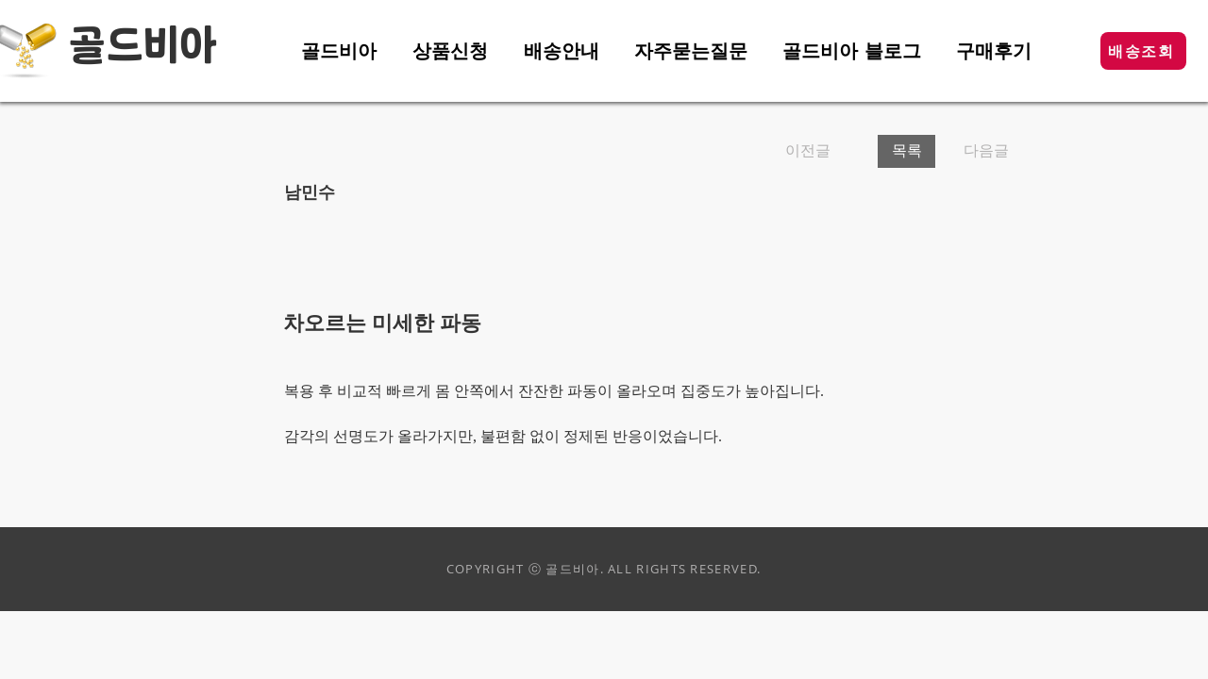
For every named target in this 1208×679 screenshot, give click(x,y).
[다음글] (980, 151)
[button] (1143, 51)
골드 (105, 47)
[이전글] (824, 151)
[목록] (906, 151)
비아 (180, 47)
